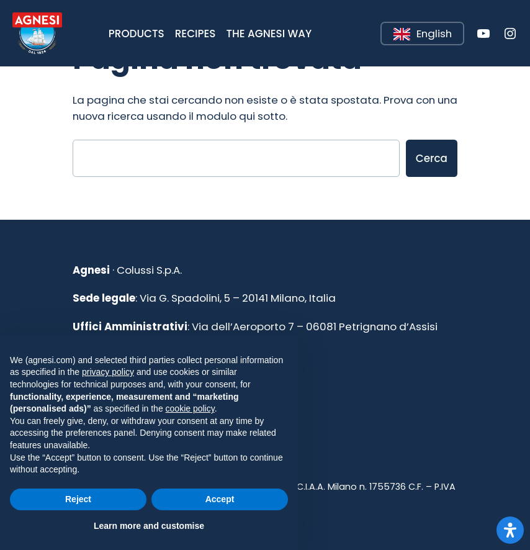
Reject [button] (78, 499)
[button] (136, 33)
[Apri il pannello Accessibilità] (510, 530)
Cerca (431, 158)
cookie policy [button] (190, 408)
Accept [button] (220, 499)
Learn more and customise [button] (149, 526)
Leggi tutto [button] (381, 22)
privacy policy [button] (108, 372)
